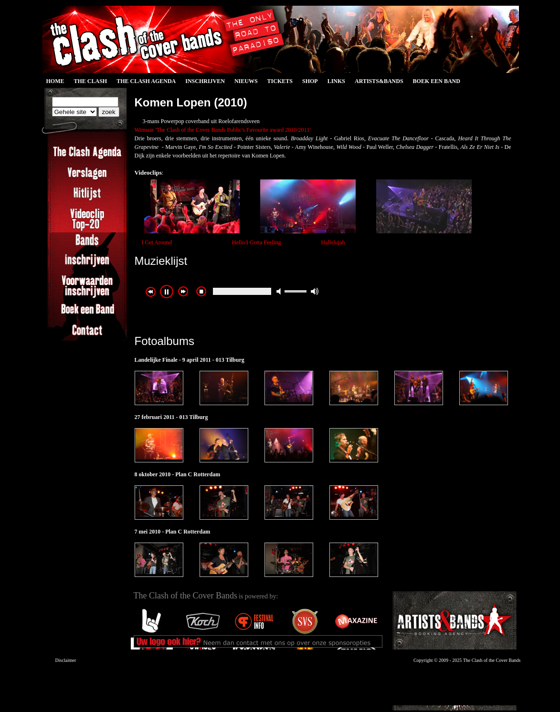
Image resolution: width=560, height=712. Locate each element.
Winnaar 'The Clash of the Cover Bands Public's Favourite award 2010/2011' (223, 129)
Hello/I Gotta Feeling (256, 242)
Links (336, 81)
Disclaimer (65, 660)
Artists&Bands (379, 81)
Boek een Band (436, 81)
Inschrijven (205, 81)
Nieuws (246, 81)
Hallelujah (333, 242)
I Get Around (157, 242)
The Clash (90, 81)
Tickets (280, 81)
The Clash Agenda (146, 81)
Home (55, 81)
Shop (310, 81)
